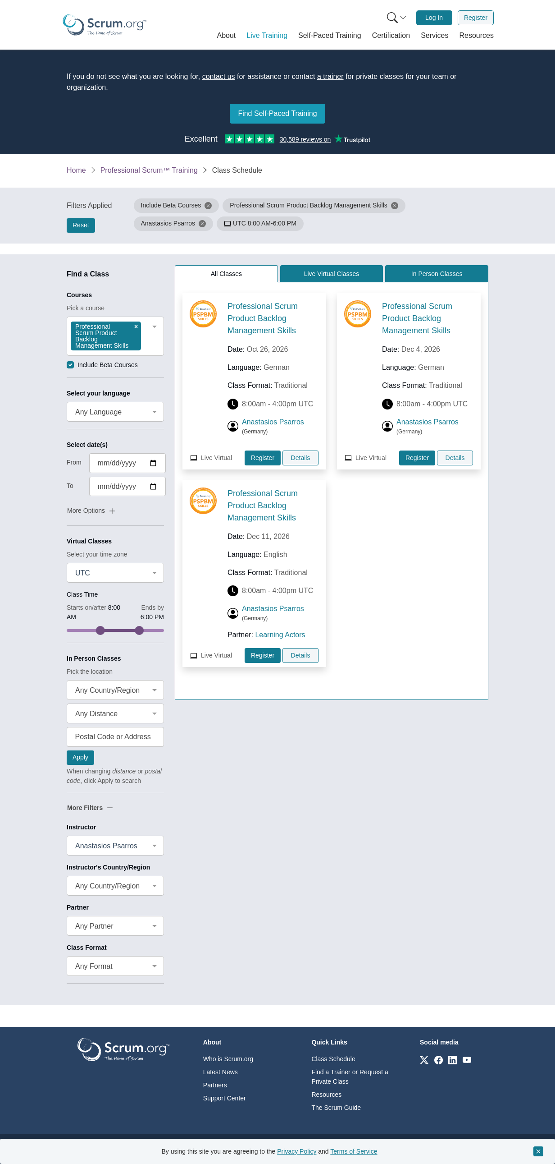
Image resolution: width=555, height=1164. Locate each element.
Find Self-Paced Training (277, 113)
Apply (80, 757)
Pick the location (90, 671)
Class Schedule (333, 1059)
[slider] (100, 630)
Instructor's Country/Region (108, 867)
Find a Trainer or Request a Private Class (349, 1076)
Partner (78, 907)
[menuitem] (396, 17)
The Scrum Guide (336, 1107)
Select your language (98, 393)
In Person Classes (94, 658)
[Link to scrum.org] (424, 1059)
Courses (79, 295)
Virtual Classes (89, 541)
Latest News (220, 1072)
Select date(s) (87, 444)
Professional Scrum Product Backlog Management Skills (262, 318)
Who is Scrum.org (228, 1059)
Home (76, 170)
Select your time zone (97, 554)
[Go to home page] (123, 1049)
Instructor (81, 827)
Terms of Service (353, 1151)
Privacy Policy (296, 1151)
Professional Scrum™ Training (149, 170)
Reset (81, 225)
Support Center (224, 1098)
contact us (218, 76)
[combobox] (115, 336)
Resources (326, 1094)
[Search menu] (397, 17)
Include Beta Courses (107, 364)
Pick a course (86, 308)
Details (300, 457)
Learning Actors (280, 635)
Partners (215, 1085)
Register (475, 17)
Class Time (82, 594)
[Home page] (104, 25)
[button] (227, 36)
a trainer (330, 76)
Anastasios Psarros (273, 422)
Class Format (87, 947)
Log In (434, 17)
